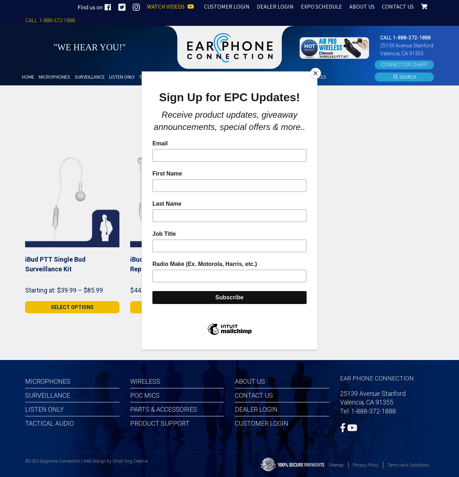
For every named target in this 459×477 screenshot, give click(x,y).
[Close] (315, 73)
